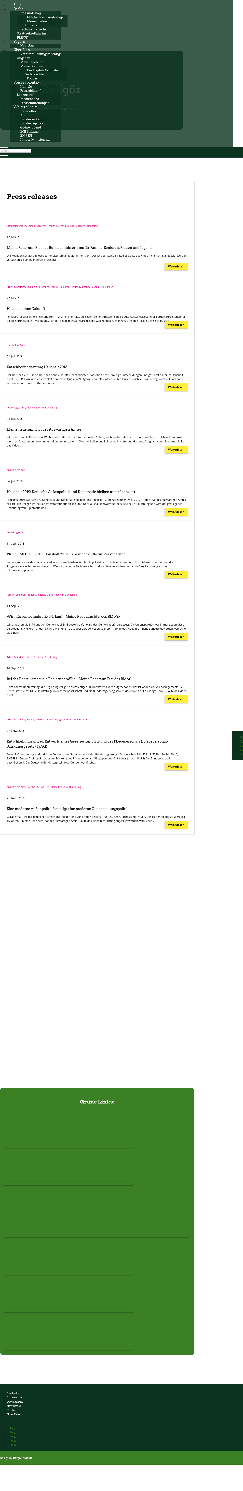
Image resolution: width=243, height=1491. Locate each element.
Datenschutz (15, 1401)
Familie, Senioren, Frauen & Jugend (47, 225)
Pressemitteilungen (35, 103)
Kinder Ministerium (35, 139)
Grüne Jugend (30, 127)
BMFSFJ (26, 135)
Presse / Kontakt (27, 82)
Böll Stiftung (29, 131)
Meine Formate (31, 66)
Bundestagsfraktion (34, 123)
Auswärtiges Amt (16, 407)
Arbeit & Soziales (16, 286)
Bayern (19, 42)
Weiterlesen (176, 266)
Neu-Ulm (27, 46)
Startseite (13, 1393)
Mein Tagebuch (31, 62)
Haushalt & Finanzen (101, 286)
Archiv (25, 115)
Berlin (19, 9)
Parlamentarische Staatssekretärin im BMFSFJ (32, 33)
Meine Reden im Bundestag (82, 225)
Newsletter (28, 111)
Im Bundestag (30, 13)
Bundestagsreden (16, 225)
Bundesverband (32, 119)
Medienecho (29, 99)
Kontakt (26, 86)
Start (17, 5)
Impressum (14, 1397)
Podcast (32, 78)
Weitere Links (25, 107)
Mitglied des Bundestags (45, 17)
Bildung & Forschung (37, 286)
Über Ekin (22, 50)
